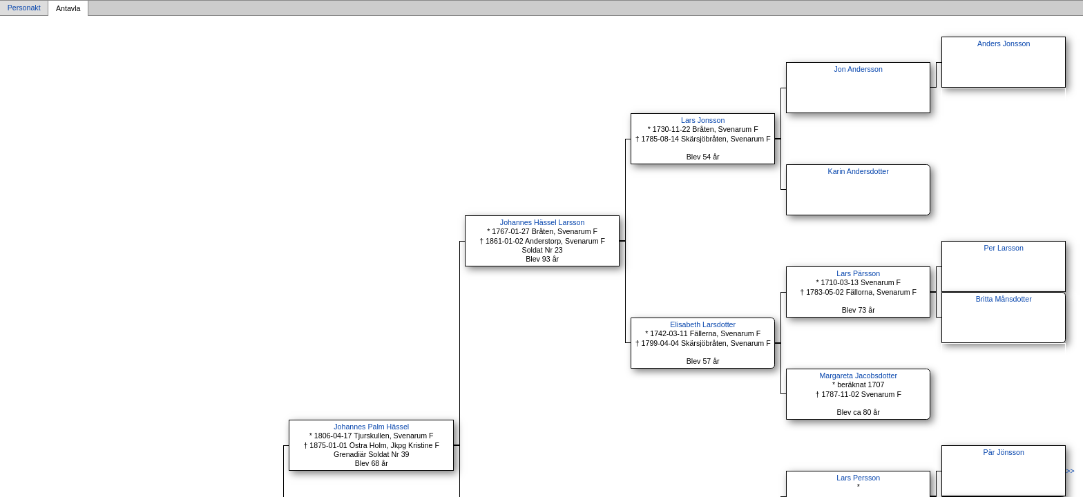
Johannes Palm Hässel (371, 426)
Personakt (24, 8)
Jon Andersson (858, 69)
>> (1070, 471)
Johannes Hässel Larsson (542, 222)
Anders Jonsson (1003, 43)
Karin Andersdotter (858, 171)
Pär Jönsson (1004, 452)
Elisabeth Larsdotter (703, 324)
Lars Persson (858, 478)
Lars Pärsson (858, 273)
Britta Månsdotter (1004, 299)
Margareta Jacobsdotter (858, 375)
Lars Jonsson (703, 120)
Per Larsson (1003, 248)
